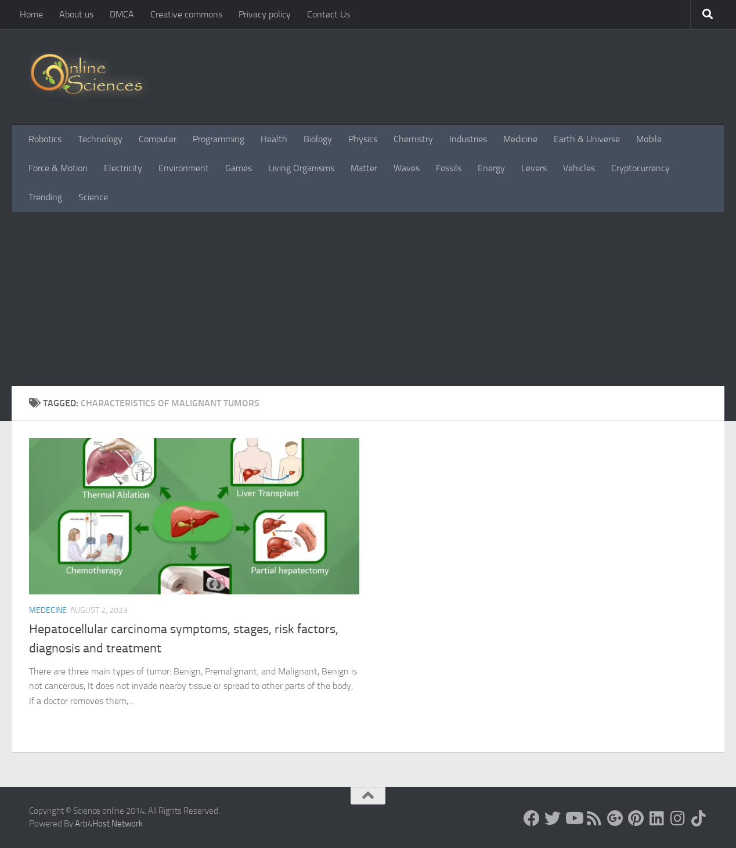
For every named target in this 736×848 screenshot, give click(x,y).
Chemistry (413, 139)
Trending (45, 197)
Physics (362, 139)
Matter (364, 168)
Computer (157, 139)
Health (274, 139)
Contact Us (328, 14)
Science (93, 197)
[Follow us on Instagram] (678, 818)
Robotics (45, 139)
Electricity (123, 168)
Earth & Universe (587, 139)
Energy (491, 168)
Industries (468, 139)
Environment (183, 168)
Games (238, 168)
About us (76, 14)
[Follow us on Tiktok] (699, 818)
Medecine (48, 610)
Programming (218, 139)
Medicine (520, 139)
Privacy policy (265, 14)
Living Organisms (301, 168)
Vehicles (579, 168)
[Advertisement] (368, 299)
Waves (407, 168)
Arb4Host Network (109, 823)
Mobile (649, 139)
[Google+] (615, 818)
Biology (318, 139)
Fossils (448, 168)
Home (31, 14)
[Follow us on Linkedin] (657, 818)
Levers (534, 168)
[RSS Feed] (594, 818)
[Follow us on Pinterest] (636, 818)
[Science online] (532, 818)
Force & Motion (58, 168)
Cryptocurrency (640, 168)
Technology (100, 139)
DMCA (122, 14)
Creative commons (186, 14)
